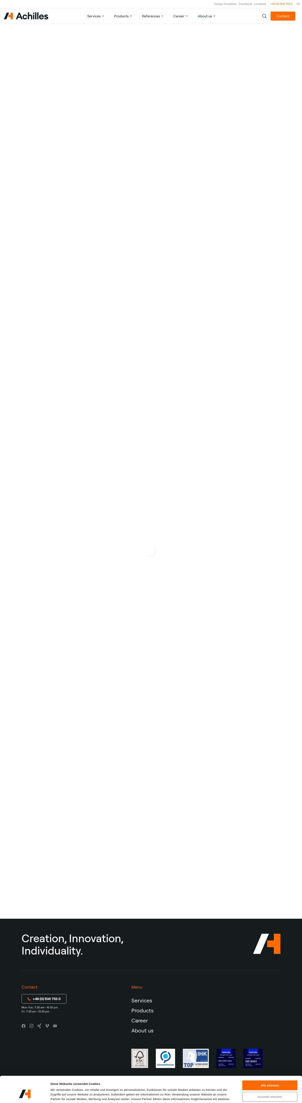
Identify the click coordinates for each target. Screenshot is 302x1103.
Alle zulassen (270, 1064)
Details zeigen (205, 1095)
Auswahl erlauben (270, 1076)
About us (205, 16)
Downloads (245, 4)
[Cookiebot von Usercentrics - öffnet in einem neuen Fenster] (25, 1095)
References (151, 16)
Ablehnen (269, 1087)
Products (121, 16)
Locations (260, 4)
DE (298, 4)
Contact (282, 16)
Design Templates (225, 4)
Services (94, 16)
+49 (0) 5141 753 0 (281, 4)
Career (178, 16)
